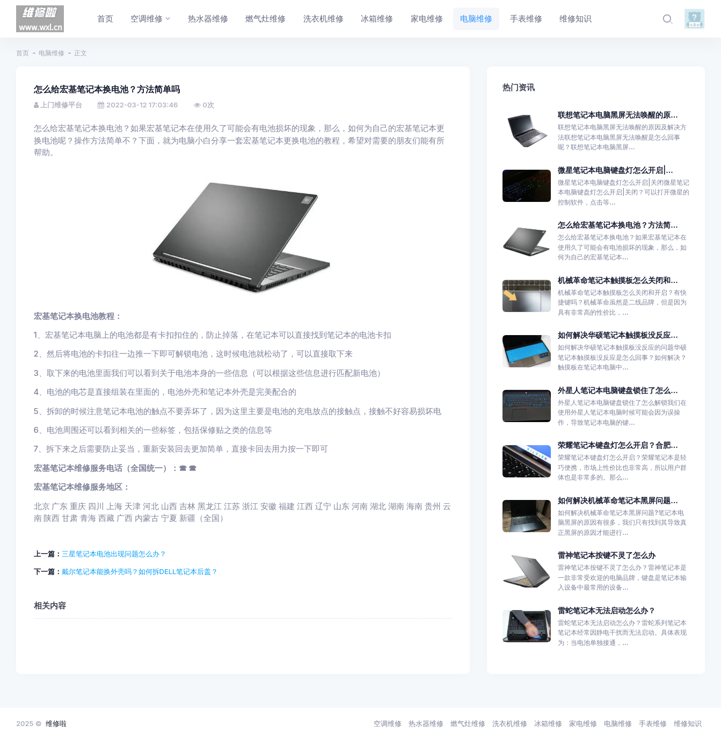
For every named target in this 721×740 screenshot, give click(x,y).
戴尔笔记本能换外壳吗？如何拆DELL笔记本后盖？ (140, 571)
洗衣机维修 (509, 723)
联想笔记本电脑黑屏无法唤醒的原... (618, 114)
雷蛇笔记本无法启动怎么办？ (607, 610)
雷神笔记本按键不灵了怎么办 (607, 555)
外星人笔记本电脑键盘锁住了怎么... (618, 390)
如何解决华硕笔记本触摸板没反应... (618, 334)
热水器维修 (426, 723)
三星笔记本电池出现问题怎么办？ (114, 553)
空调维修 (388, 723)
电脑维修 (51, 53)
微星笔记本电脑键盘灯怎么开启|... (615, 170)
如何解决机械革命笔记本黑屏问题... (618, 500)
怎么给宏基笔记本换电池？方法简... (618, 224)
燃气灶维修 (467, 723)
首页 (22, 53)
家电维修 (583, 723)
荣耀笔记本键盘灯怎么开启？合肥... (618, 444)
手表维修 (653, 723)
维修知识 (688, 723)
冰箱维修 (548, 723)
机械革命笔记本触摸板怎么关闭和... (618, 280)
